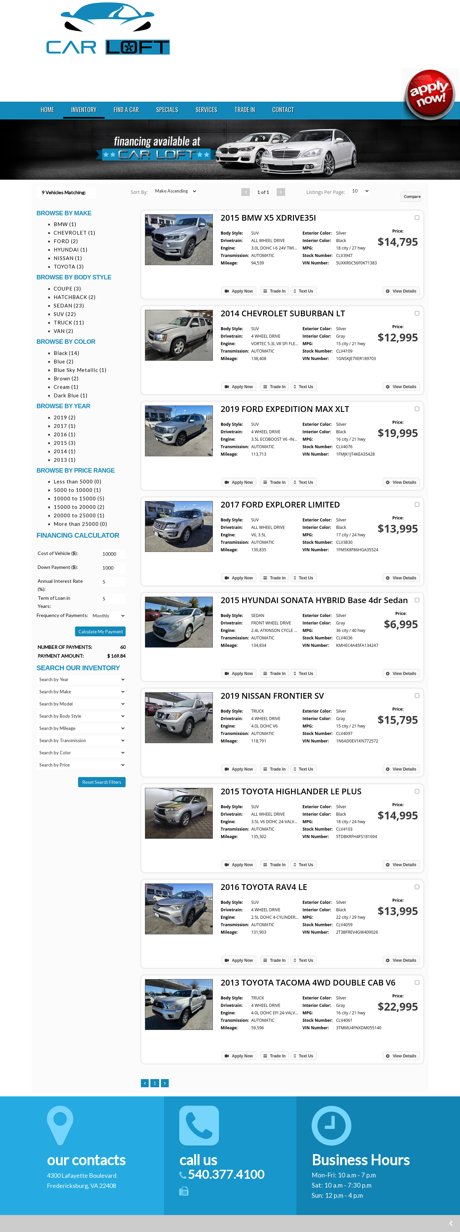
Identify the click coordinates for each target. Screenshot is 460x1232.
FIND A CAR (125, 109)
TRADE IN (244, 109)
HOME (46, 109)
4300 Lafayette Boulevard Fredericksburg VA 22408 (373, 17)
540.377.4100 (364, 36)
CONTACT (283, 109)
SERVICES (206, 109)
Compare (412, 196)
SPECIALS (166, 109)
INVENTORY (83, 109)
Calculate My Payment (100, 631)
